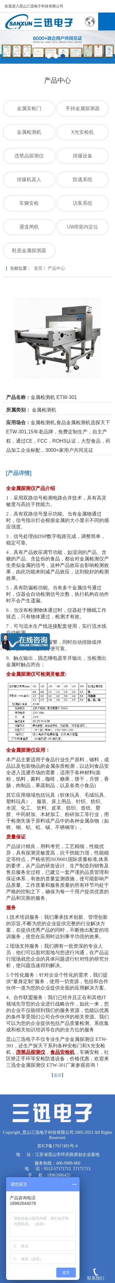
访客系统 (82, 203)
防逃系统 (82, 179)
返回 (57, 1075)
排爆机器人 (29, 179)
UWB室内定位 (82, 226)
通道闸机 (29, 226)
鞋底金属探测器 (29, 250)
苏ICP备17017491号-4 (57, 1146)
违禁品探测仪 (29, 155)
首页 (38, 268)
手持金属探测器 (82, 108)
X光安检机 (82, 132)
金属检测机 (29, 132)
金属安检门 (29, 108)
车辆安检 (29, 203)
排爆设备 (82, 155)
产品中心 (56, 268)
